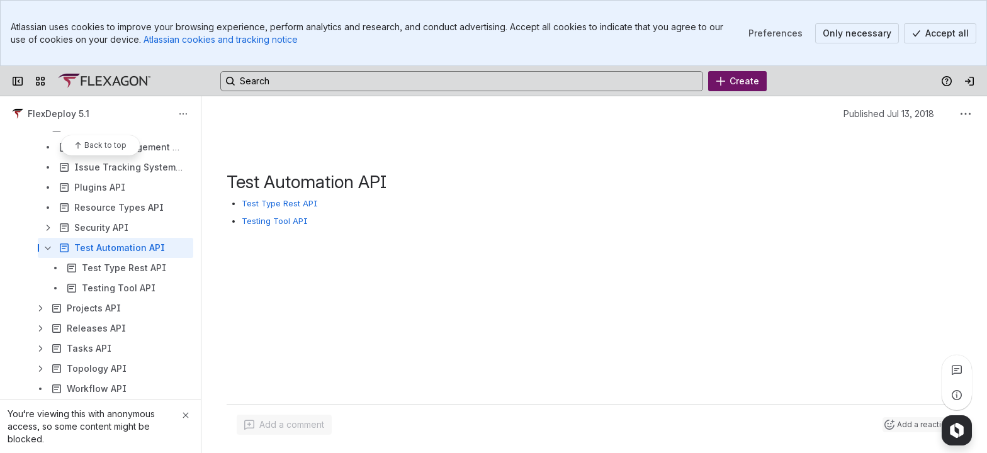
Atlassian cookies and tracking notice (221, 39)
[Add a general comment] (284, 425)
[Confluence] (104, 81)
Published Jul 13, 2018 (888, 113)
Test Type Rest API (280, 203)
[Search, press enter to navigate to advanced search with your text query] (461, 81)
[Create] (737, 81)
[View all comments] (957, 370)
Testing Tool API (275, 221)
